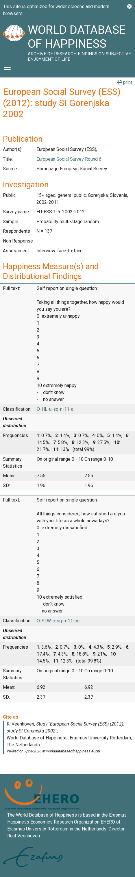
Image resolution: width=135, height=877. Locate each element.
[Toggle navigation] (7, 69)
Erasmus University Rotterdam (38, 829)
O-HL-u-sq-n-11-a (55, 409)
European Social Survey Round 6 (68, 159)
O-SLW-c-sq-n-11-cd (58, 620)
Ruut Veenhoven (23, 836)
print (124, 82)
